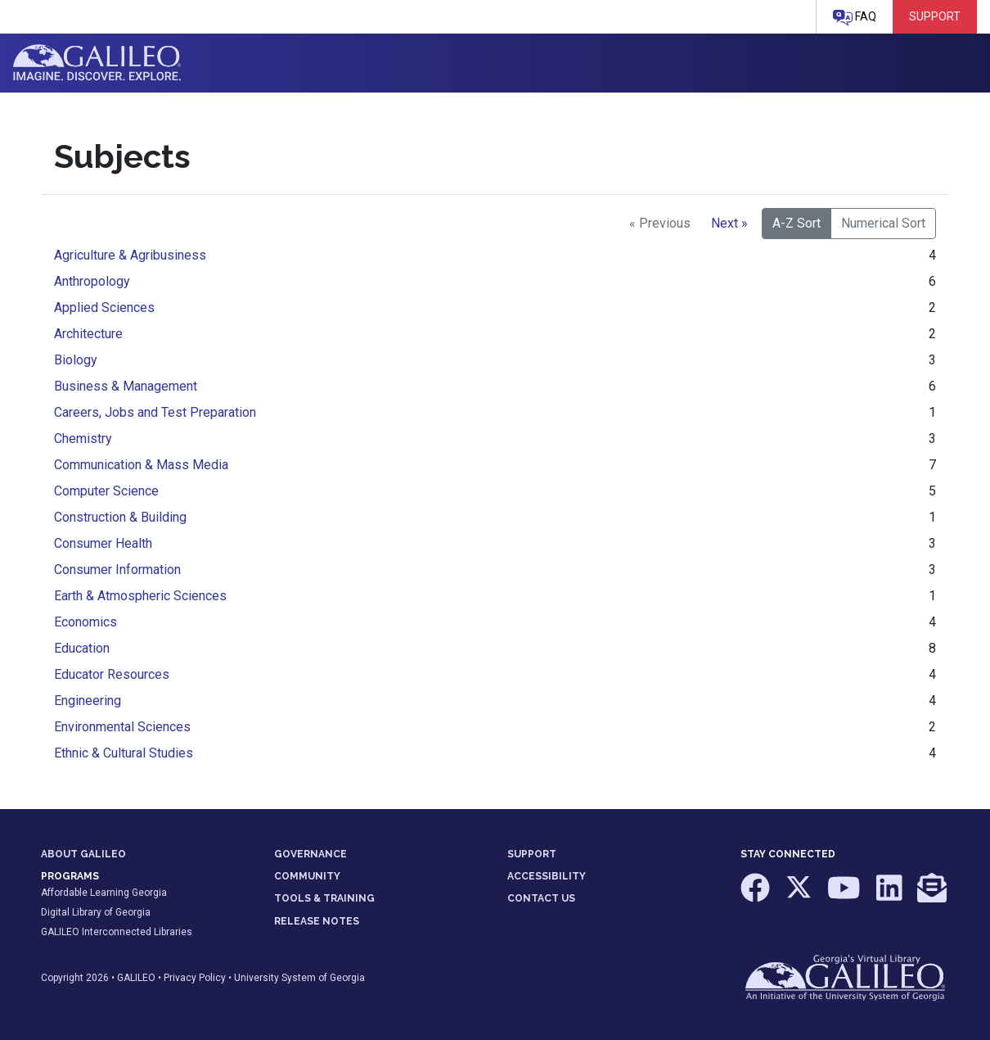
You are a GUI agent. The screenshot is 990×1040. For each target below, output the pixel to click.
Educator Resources (111, 674)
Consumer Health (103, 543)
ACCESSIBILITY (546, 876)
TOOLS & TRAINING (324, 898)
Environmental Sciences (122, 727)
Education (82, 648)
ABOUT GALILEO (83, 854)
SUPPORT (531, 854)
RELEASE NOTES (316, 921)
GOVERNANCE (310, 854)
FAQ (854, 17)
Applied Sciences (104, 307)
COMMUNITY (307, 876)
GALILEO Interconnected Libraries (116, 932)
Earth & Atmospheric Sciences (140, 596)
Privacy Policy (195, 977)
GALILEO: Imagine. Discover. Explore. (97, 63)
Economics (85, 622)
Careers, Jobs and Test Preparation (155, 412)
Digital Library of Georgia (96, 912)
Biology (75, 360)
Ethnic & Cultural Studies (123, 753)
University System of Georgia (299, 977)
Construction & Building (120, 517)
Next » (729, 223)
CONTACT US (541, 898)
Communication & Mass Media (141, 465)
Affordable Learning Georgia (104, 892)
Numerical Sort (883, 223)
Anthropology (92, 281)
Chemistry (83, 438)
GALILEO (136, 977)
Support (935, 16)
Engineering (87, 700)
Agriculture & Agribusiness (130, 255)
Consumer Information (117, 569)
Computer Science (106, 491)
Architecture (88, 333)
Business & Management (125, 386)
